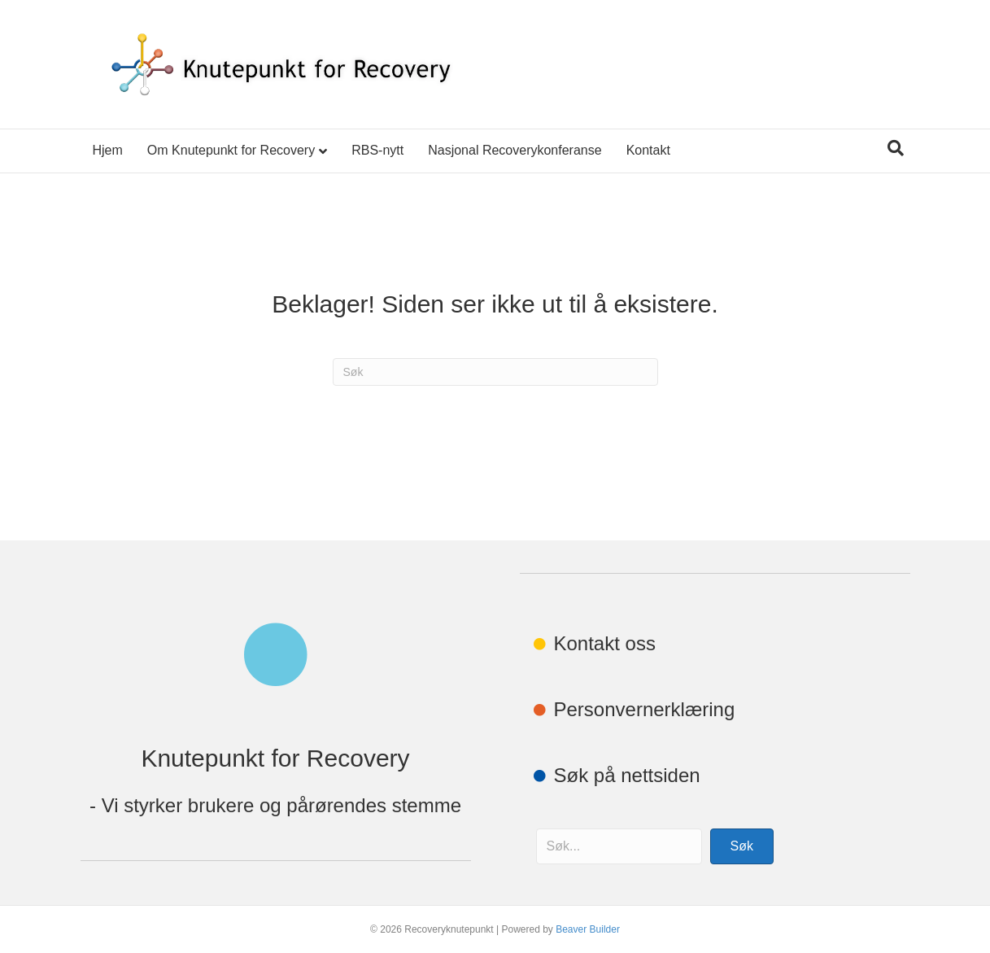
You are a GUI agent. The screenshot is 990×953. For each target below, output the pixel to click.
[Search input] (619, 846)
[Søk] (895, 148)
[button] (742, 846)
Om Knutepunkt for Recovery (231, 150)
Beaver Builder (588, 929)
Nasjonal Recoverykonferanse (514, 150)
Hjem (108, 150)
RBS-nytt (377, 150)
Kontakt (648, 150)
